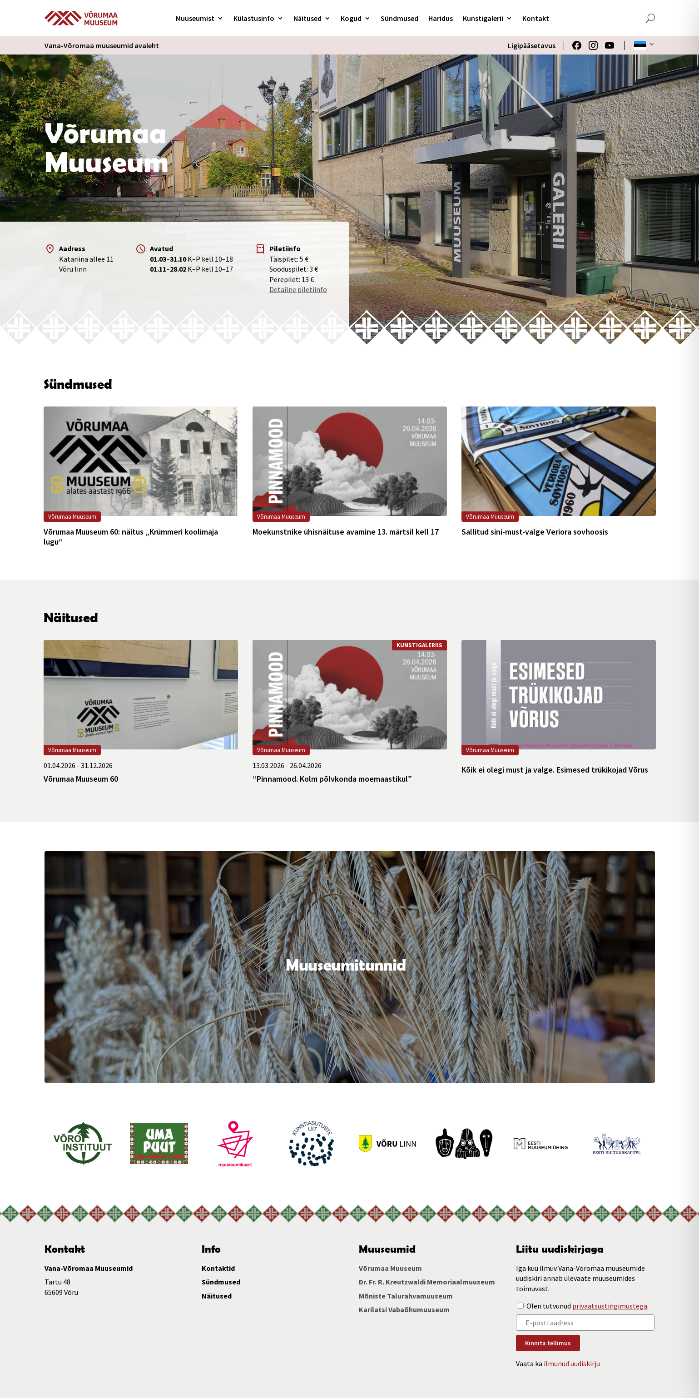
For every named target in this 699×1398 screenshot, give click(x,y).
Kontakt (535, 18)
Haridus (440, 18)
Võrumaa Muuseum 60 (81, 779)
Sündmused (399, 18)
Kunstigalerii (483, 18)
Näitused (307, 18)
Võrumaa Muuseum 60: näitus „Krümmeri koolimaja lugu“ (131, 536)
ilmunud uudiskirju (572, 1363)
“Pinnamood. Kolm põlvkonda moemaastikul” (332, 779)
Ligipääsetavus (531, 45)
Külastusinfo (253, 18)
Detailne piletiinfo (298, 289)
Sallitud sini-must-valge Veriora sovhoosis (534, 532)
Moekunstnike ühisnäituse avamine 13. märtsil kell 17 (346, 532)
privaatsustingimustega (609, 1305)
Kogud (351, 18)
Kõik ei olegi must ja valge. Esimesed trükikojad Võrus (554, 770)
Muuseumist (195, 18)
